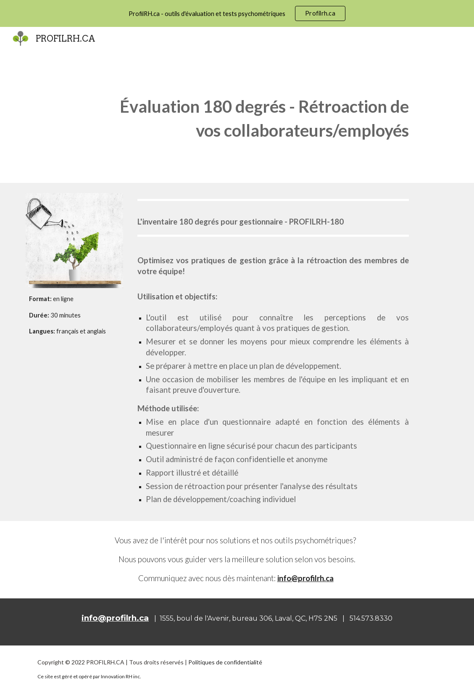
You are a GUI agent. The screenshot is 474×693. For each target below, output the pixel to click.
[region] (237, 13)
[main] (255, 116)
